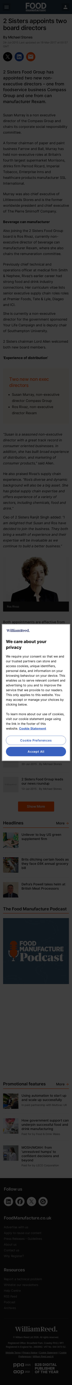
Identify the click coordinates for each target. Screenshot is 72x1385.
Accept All (36, 751)
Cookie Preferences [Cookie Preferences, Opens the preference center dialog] (36, 740)
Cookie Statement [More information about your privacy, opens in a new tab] (32, 728)
